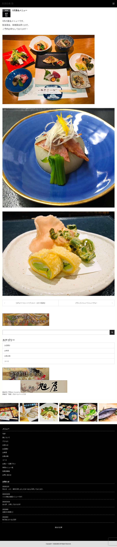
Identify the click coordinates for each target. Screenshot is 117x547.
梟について (6, 437)
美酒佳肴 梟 (56, 544)
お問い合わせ (6, 475)
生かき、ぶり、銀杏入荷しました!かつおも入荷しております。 (23, 489)
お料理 (6, 351)
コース (6, 361)
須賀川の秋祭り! (7, 512)
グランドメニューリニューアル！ (86, 303)
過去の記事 (58, 527)
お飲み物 (7, 356)
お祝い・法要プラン (9, 464)
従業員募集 (6, 471)
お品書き (7, 345)
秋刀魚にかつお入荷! (9, 520)
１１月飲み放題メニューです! (12, 497)
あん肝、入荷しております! (11, 504)
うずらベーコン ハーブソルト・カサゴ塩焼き (30, 303)
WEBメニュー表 (7, 467)
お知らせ (5, 445)
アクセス (5, 441)
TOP (3, 434)
